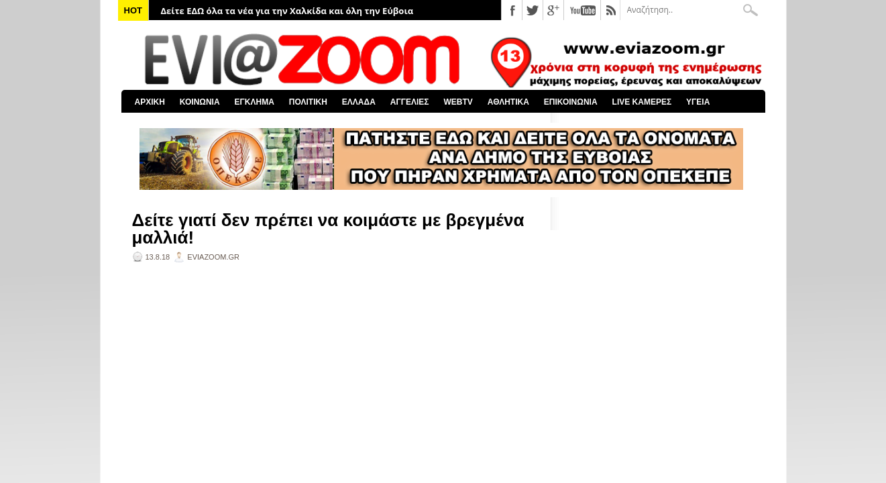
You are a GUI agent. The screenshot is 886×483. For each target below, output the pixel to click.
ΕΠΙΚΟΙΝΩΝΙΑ (571, 102)
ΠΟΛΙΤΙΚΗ (308, 102)
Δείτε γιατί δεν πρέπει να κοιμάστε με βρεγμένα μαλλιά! (328, 228)
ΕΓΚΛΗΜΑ (254, 102)
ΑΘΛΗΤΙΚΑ (508, 102)
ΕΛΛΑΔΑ (359, 102)
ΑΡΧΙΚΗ (150, 102)
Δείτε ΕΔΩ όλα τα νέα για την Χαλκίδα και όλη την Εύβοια (287, 11)
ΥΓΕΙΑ (698, 102)
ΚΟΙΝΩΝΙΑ (200, 102)
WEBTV (457, 102)
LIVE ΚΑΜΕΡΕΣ (642, 102)
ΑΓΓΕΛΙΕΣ (409, 102)
